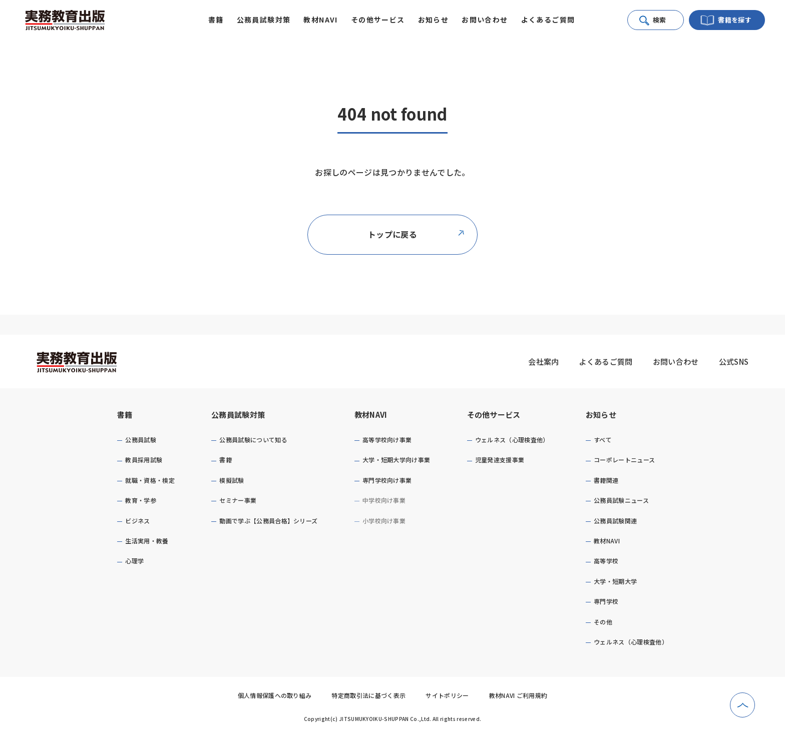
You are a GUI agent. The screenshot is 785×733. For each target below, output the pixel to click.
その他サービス (494, 414)
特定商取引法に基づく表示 (368, 695)
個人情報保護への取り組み (275, 695)
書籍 (125, 414)
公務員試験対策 (238, 414)
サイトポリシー (447, 695)
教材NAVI (370, 414)
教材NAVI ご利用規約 (518, 695)
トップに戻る (416, 234)
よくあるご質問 (548, 20)
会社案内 (543, 361)
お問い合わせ (485, 20)
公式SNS (734, 361)
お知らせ (601, 414)
